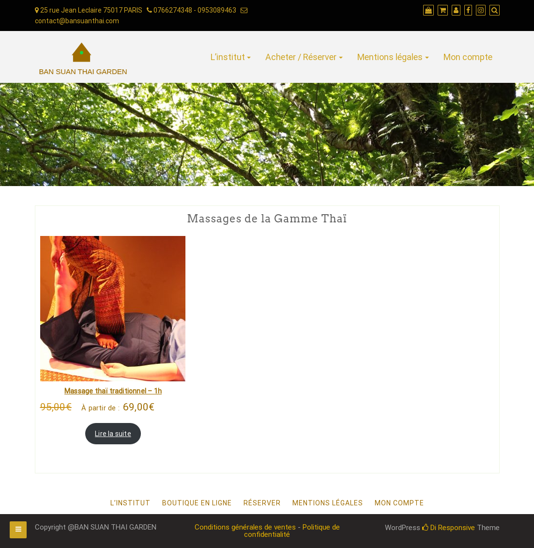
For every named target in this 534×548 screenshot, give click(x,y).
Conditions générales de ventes (245, 527)
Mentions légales (390, 57)
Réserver (262, 503)
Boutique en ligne (197, 503)
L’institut (228, 57)
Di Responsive (448, 527)
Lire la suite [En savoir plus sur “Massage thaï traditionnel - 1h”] (113, 434)
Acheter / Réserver (300, 57)
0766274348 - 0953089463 (191, 10)
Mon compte (467, 57)
